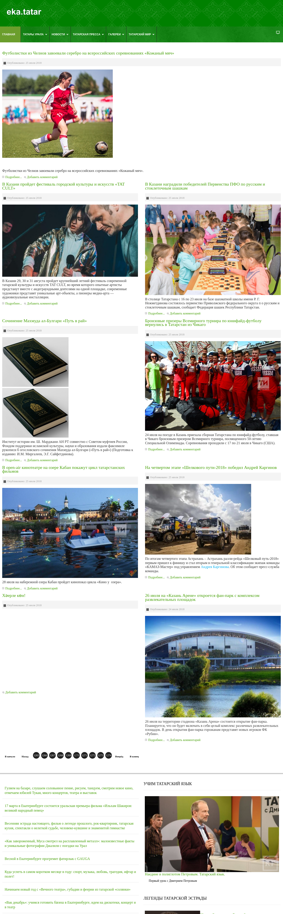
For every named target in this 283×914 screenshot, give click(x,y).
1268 (60, 755)
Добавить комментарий (42, 177)
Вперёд (119, 756)
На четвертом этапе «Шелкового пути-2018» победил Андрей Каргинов (211, 467)
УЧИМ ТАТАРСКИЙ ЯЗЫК (167, 784)
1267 (52, 755)
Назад (25, 756)
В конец (134, 756)
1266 (44, 755)
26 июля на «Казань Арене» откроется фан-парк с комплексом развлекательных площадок (202, 597)
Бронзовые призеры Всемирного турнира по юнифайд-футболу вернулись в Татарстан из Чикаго (203, 322)
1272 (92, 755)
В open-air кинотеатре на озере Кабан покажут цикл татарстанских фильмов (63, 469)
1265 (36, 755)
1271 (84, 755)
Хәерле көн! (13, 595)
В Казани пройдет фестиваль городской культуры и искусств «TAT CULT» (63, 186)
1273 (100, 755)
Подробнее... (13, 177)
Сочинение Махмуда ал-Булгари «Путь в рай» (44, 320)
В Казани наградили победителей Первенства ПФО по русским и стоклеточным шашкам (205, 186)
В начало (10, 756)
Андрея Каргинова (215, 567)
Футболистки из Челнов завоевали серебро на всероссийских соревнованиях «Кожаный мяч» (88, 53)
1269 (68, 755)
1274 (108, 755)
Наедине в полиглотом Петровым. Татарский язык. (185, 874)
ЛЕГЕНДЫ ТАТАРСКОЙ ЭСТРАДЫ (175, 898)
